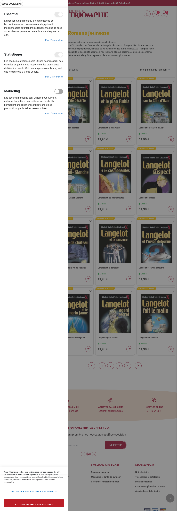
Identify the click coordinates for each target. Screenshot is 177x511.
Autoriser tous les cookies (34, 504)
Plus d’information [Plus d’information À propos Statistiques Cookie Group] (54, 77)
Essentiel (58, 14)
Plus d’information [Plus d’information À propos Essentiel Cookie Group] (54, 40)
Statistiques (58, 54)
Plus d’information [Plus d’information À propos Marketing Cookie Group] (54, 113)
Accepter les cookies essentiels (34, 491)
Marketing (58, 91)
